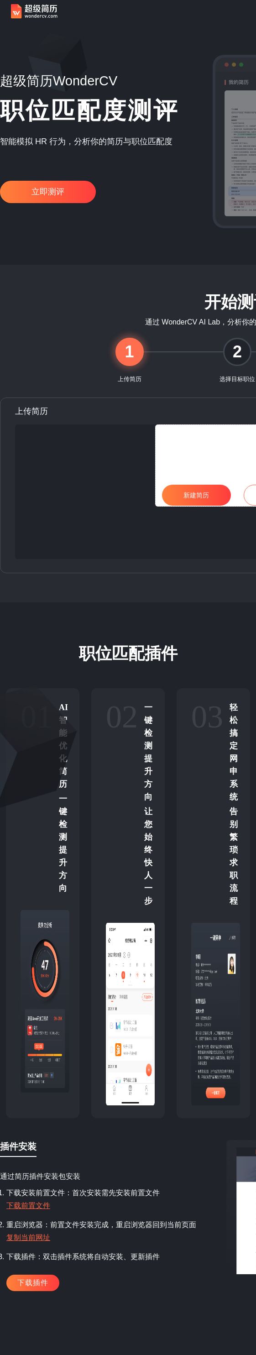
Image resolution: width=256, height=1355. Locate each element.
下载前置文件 (28, 1205)
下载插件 (32, 1283)
